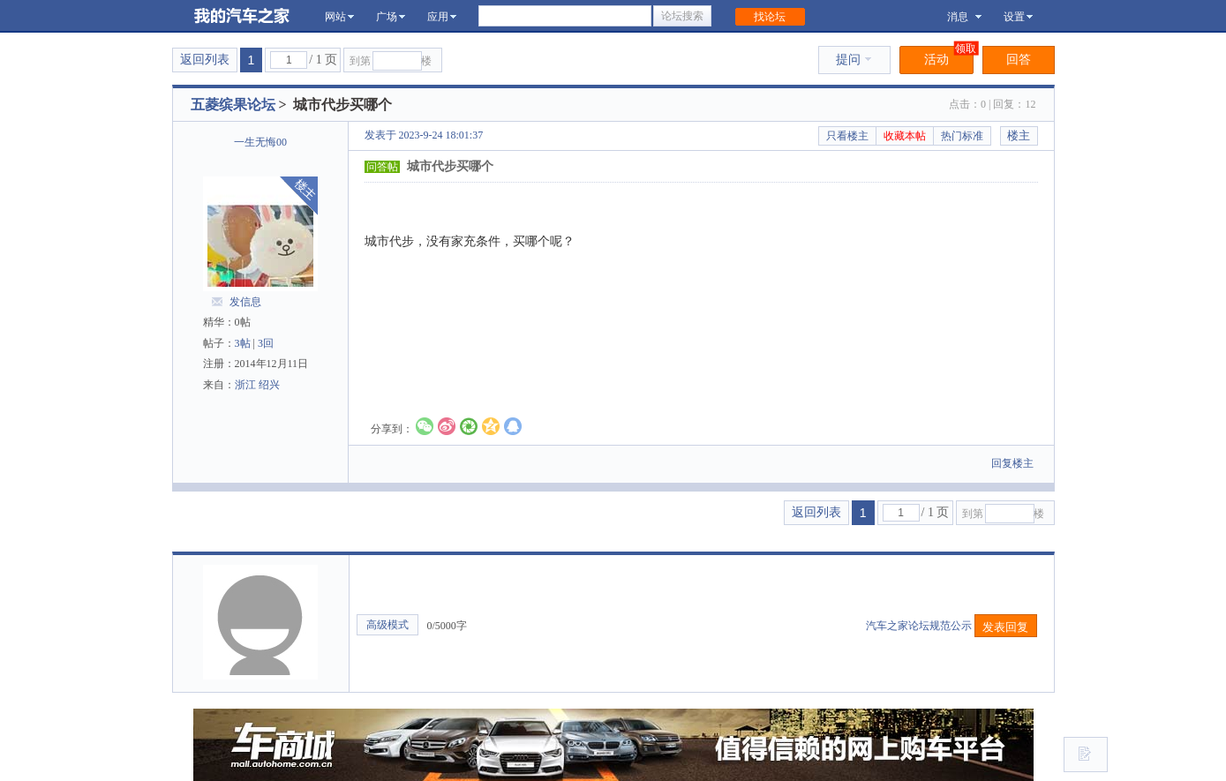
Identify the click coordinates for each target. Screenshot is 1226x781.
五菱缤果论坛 (233, 104)
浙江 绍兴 (257, 385)
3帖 (243, 343)
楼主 (1018, 135)
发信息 (245, 302)
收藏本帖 (905, 136)
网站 (339, 17)
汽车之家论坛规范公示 (920, 626)
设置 (1018, 17)
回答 (1018, 59)
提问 (854, 59)
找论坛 (770, 17)
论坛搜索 (682, 16)
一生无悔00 (260, 142)
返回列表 (204, 59)
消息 (964, 17)
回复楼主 (1012, 463)
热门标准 (962, 136)
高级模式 (387, 625)
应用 (441, 17)
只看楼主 (847, 136)
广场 (390, 17)
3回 (266, 343)
